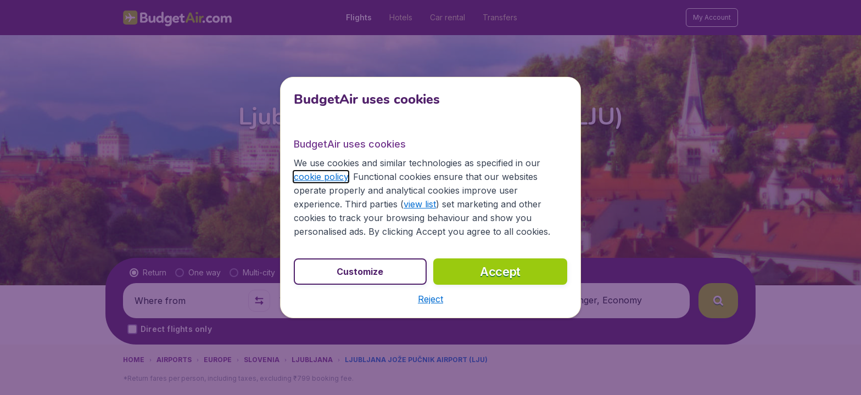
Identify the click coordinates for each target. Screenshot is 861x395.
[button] (430, 299)
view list (420, 204)
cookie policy (321, 176)
